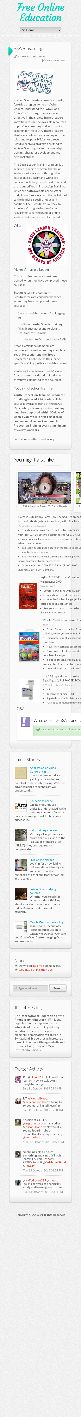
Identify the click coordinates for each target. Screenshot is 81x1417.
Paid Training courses (43, 1026)
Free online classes (42, 1055)
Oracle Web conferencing (46, 1118)
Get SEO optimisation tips (36, 1165)
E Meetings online (41, 996)
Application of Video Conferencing (43, 965)
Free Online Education (40, 12)
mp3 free (38, 1161)
